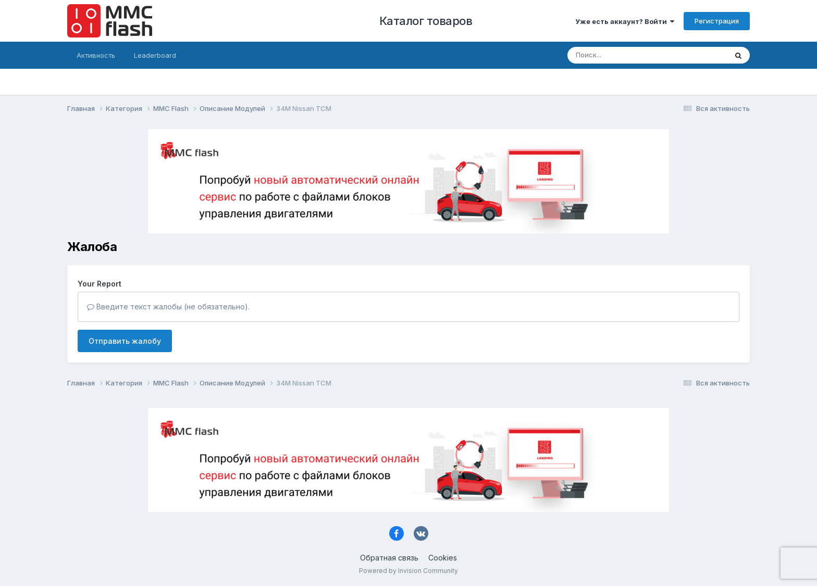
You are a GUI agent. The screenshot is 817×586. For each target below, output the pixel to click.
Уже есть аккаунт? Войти (624, 21)
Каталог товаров (426, 21)
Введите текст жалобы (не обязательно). (168, 306)
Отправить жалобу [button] (125, 340)
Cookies (442, 557)
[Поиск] (627, 55)
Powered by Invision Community (408, 571)
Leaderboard (155, 55)
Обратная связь (389, 557)
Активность (96, 55)
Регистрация (717, 21)
